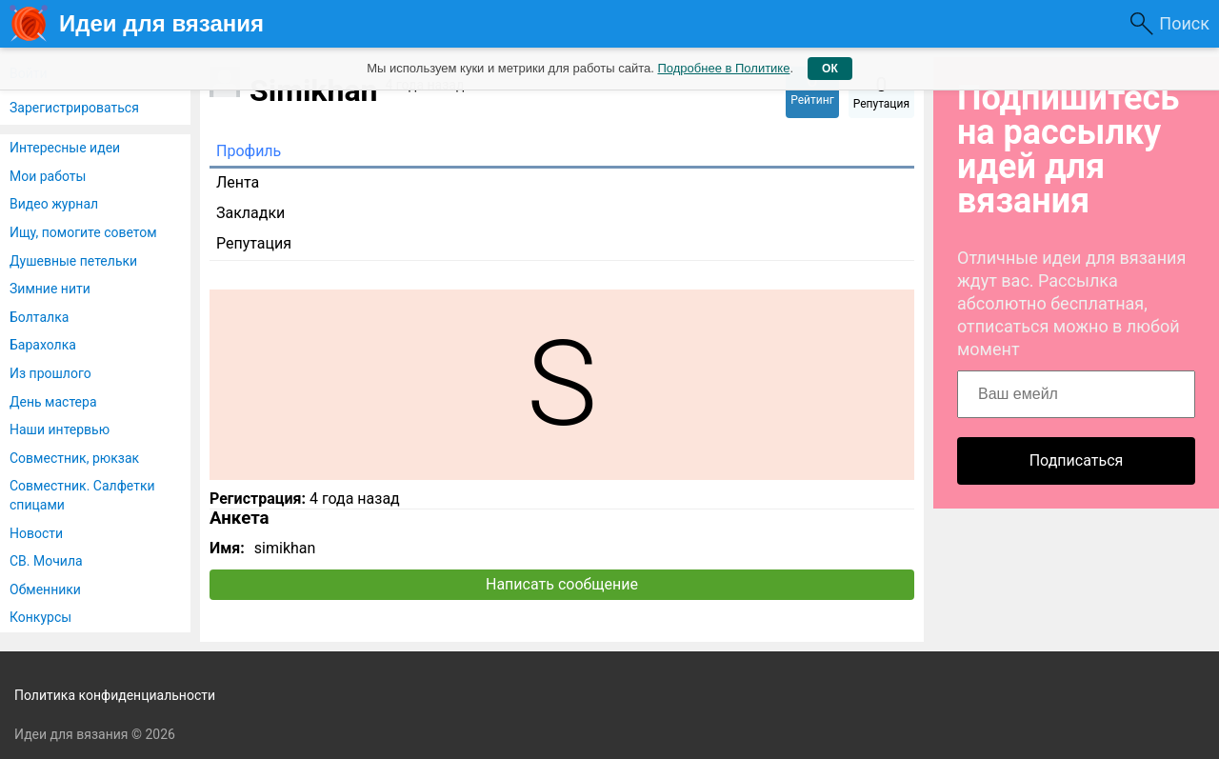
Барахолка (43, 344)
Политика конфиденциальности (114, 695)
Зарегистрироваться (74, 107)
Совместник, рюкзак (74, 458)
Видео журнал (54, 203)
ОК (830, 68)
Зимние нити (50, 288)
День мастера (53, 401)
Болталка (39, 317)
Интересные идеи (65, 147)
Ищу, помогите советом (83, 232)
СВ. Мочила (46, 561)
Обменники (45, 589)
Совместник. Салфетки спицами (82, 495)
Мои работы (48, 176)
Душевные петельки (73, 261)
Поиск (1184, 23)
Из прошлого (50, 373)
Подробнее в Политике (723, 68)
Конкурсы (40, 617)
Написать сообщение (562, 584)
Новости (36, 533)
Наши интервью (60, 429)
